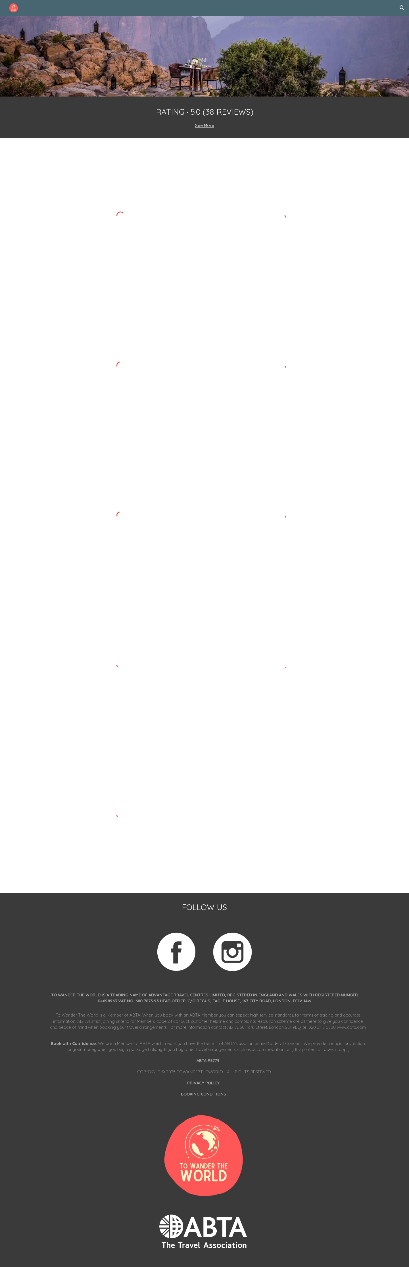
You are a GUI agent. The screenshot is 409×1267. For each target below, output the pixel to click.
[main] (204, 117)
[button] (402, 8)
